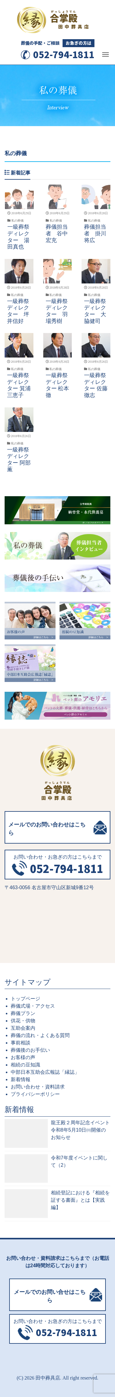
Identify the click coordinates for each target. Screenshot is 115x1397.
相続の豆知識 (25, 1064)
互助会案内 (23, 1028)
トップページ (25, 998)
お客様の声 (23, 1057)
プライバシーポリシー (35, 1094)
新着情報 (20, 1079)
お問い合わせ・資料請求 (38, 1086)
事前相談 (20, 1042)
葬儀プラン (23, 1013)
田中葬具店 (48, 1377)
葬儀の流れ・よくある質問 (40, 1035)
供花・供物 (23, 1020)
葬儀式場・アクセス (33, 1006)
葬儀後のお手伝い (30, 1050)
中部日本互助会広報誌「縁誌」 (45, 1072)
